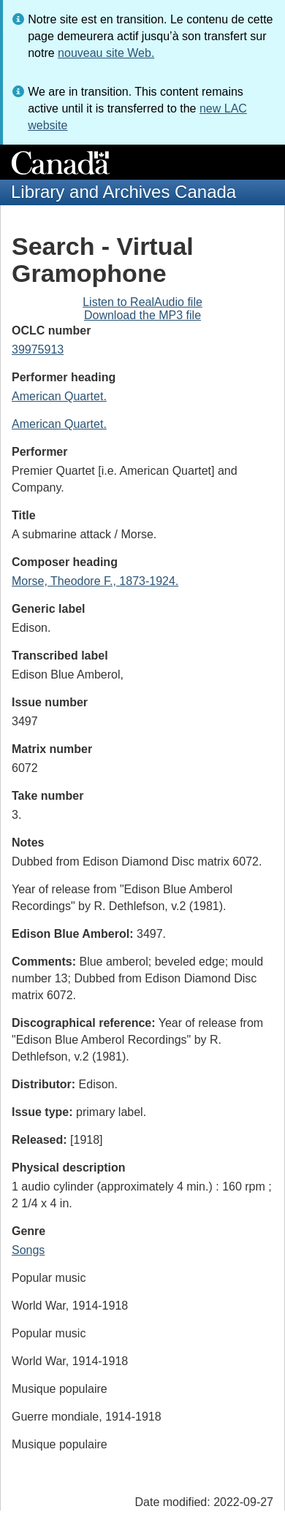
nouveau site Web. (106, 53)
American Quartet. (59, 396)
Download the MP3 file (142, 315)
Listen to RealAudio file (142, 302)
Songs (28, 1250)
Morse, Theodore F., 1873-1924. (95, 581)
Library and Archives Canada (123, 192)
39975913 (38, 349)
